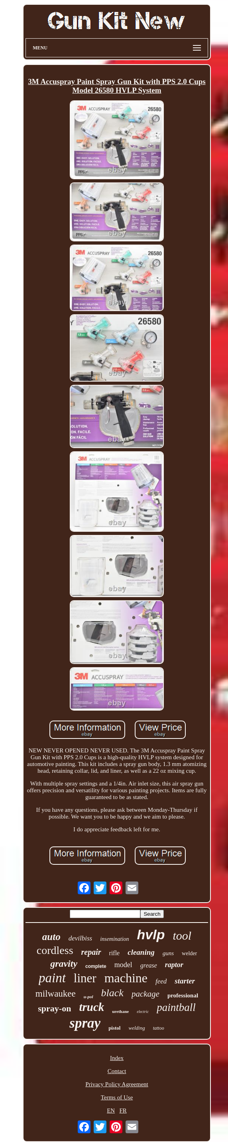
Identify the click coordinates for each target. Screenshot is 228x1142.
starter (185, 981)
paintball (176, 1007)
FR (122, 1110)
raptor (174, 965)
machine (125, 978)
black (112, 993)
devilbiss (80, 938)
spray (84, 1023)
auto (51, 936)
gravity (63, 963)
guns (168, 953)
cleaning (141, 952)
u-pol (88, 996)
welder (189, 953)
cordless (55, 950)
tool (182, 935)
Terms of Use (117, 1097)
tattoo (158, 1028)
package (145, 994)
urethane (120, 1011)
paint (52, 978)
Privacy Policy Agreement (116, 1084)
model (123, 965)
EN (111, 1110)
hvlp (151, 934)
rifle (114, 953)
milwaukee (55, 994)
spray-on (54, 1008)
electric (143, 1011)
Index (117, 1058)
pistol (114, 1028)
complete (95, 966)
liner (85, 978)
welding (136, 1028)
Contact (117, 1071)
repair (91, 952)
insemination (114, 939)
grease (148, 965)
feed (161, 981)
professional (182, 995)
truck (91, 1007)
